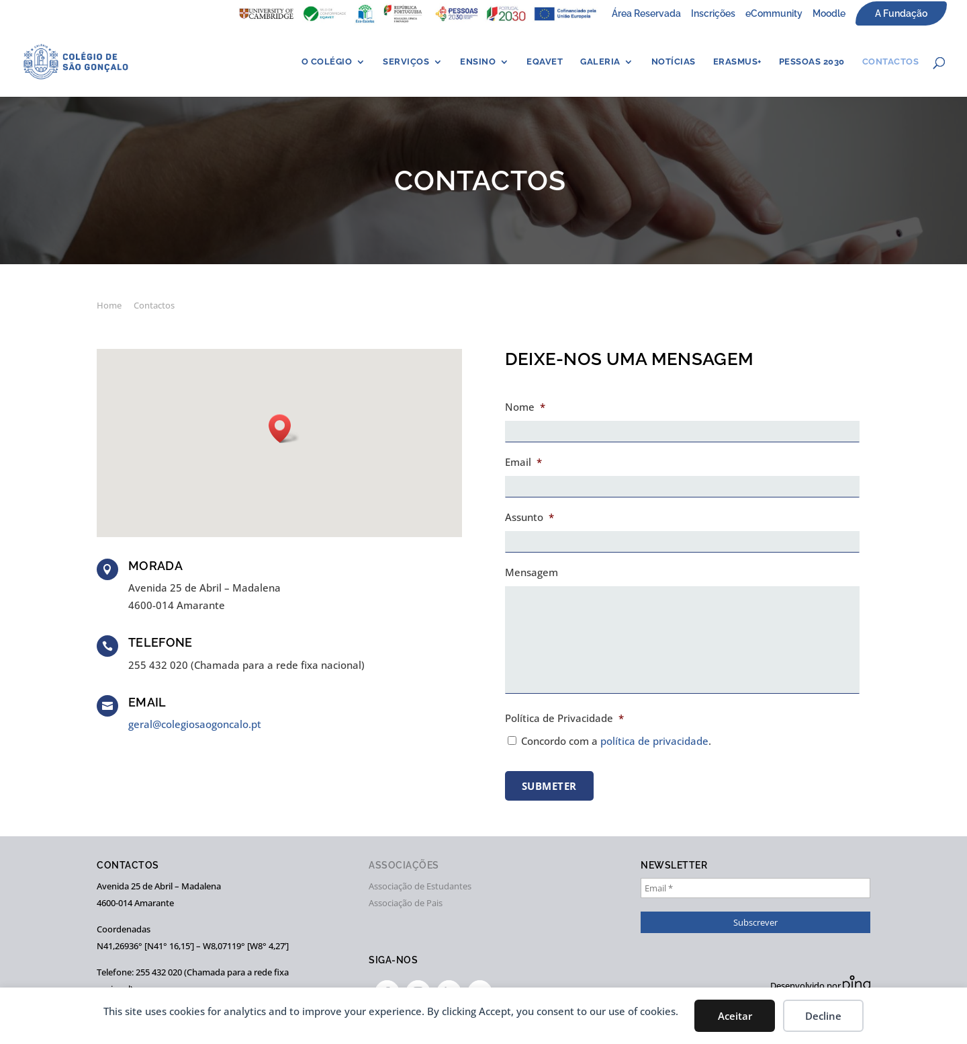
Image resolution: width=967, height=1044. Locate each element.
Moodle (829, 13)
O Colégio (327, 62)
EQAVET (544, 62)
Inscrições (713, 13)
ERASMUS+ (737, 62)
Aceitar (735, 1015)
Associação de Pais (406, 903)
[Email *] (755, 888)
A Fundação (901, 13)
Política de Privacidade (564, 718)
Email (523, 462)
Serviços (406, 62)
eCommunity (773, 13)
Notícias (673, 62)
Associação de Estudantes (420, 886)
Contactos (890, 62)
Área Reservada (646, 13)
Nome (525, 407)
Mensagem (531, 572)
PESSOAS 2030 (812, 62)
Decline (823, 1015)
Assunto (529, 517)
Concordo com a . (616, 741)
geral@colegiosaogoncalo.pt (194, 724)
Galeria (600, 62)
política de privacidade (654, 741)
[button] (284, 428)
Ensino (478, 62)
